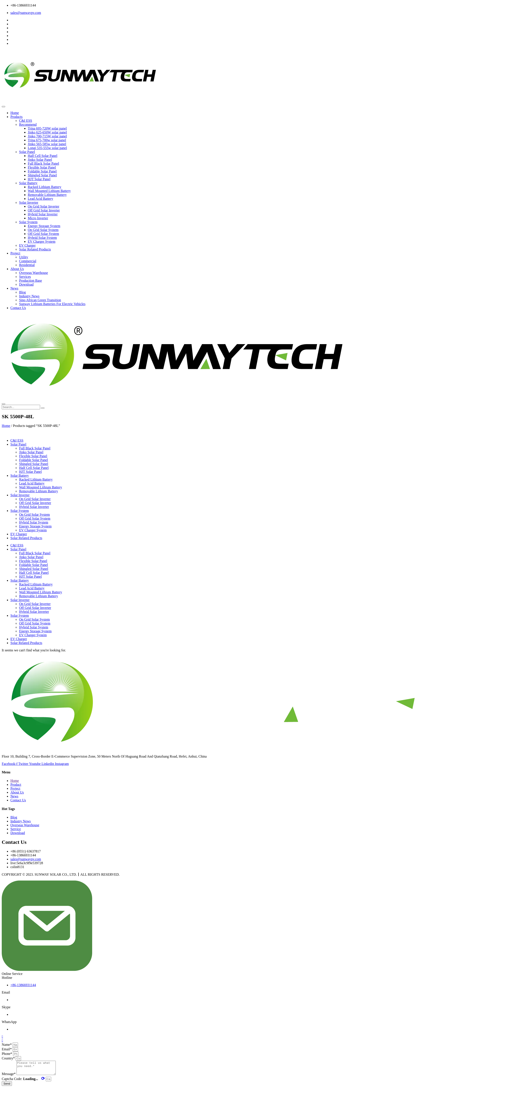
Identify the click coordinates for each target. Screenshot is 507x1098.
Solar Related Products (35, 249)
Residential (27, 265)
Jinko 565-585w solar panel (47, 144)
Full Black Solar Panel (43, 163)
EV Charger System (41, 241)
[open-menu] (3, 106)
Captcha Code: (24, 1081)
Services (25, 276)
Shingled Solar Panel (42, 175)
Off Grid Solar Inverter (44, 210)
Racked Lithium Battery (44, 187)
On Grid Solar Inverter (43, 206)
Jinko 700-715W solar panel (47, 136)
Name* (7, 1044)
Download (26, 284)
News (14, 288)
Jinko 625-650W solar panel (47, 132)
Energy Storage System (44, 226)
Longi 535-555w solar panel (47, 148)
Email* (7, 1049)
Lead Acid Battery (40, 198)
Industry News (29, 296)
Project (15, 253)
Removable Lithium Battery (47, 195)
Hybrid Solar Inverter (43, 214)
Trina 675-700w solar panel (47, 140)
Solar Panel (27, 152)
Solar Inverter (28, 202)
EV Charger (27, 245)
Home (14, 113)
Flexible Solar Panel (42, 167)
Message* (9, 1076)
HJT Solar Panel (39, 179)
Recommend (28, 124)
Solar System (28, 222)
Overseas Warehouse (33, 273)
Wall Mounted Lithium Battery (49, 191)
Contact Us (18, 308)
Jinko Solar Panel (40, 159)
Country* (9, 1058)
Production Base (30, 280)
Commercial (27, 261)
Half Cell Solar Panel (42, 156)
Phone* (7, 1054)
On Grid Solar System (43, 230)
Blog (22, 292)
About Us (17, 269)
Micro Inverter (38, 218)
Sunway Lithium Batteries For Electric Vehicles (52, 304)
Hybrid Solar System (42, 237)
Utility (23, 257)
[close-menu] (3, 404)
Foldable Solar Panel (42, 171)
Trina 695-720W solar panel (47, 128)
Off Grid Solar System (43, 234)
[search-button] (42, 408)
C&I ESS (25, 120)
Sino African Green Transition (40, 300)
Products (16, 117)
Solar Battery (28, 183)
